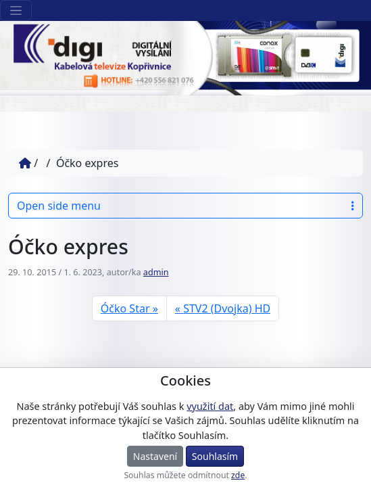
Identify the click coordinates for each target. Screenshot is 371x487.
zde (238, 475)
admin (156, 272)
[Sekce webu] (16, 10)
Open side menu (185, 205)
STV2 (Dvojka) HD (226, 308)
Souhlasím (215, 456)
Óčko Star (125, 308)
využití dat (210, 406)
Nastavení (155, 456)
